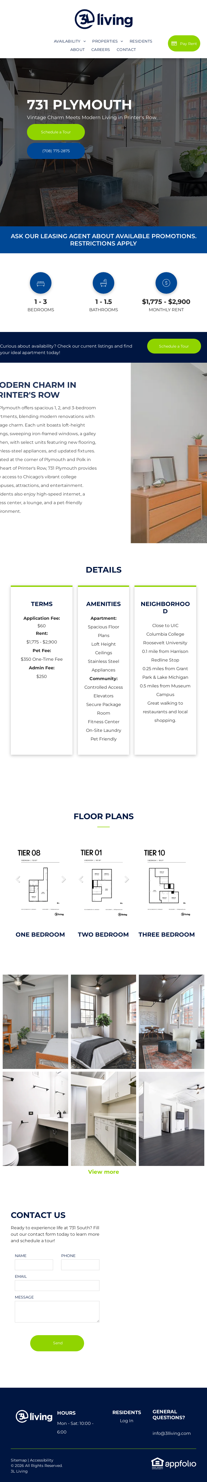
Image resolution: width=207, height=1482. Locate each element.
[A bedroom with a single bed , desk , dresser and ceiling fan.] (35, 1022)
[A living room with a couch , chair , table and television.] (171, 1022)
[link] (56, 151)
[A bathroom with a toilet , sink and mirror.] (35, 1119)
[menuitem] (70, 41)
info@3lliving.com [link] (172, 1433)
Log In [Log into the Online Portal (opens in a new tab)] (126, 1420)
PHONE (68, 1255)
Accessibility (41, 1460)
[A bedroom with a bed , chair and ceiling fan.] (103, 1022)
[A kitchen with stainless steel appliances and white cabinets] (103, 1119)
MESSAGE (24, 1297)
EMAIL (21, 1276)
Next (63, 879)
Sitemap (19, 1460)
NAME (20, 1255)
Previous (17, 879)
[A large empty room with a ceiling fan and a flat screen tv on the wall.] (171, 1119)
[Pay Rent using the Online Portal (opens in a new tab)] (184, 43)
